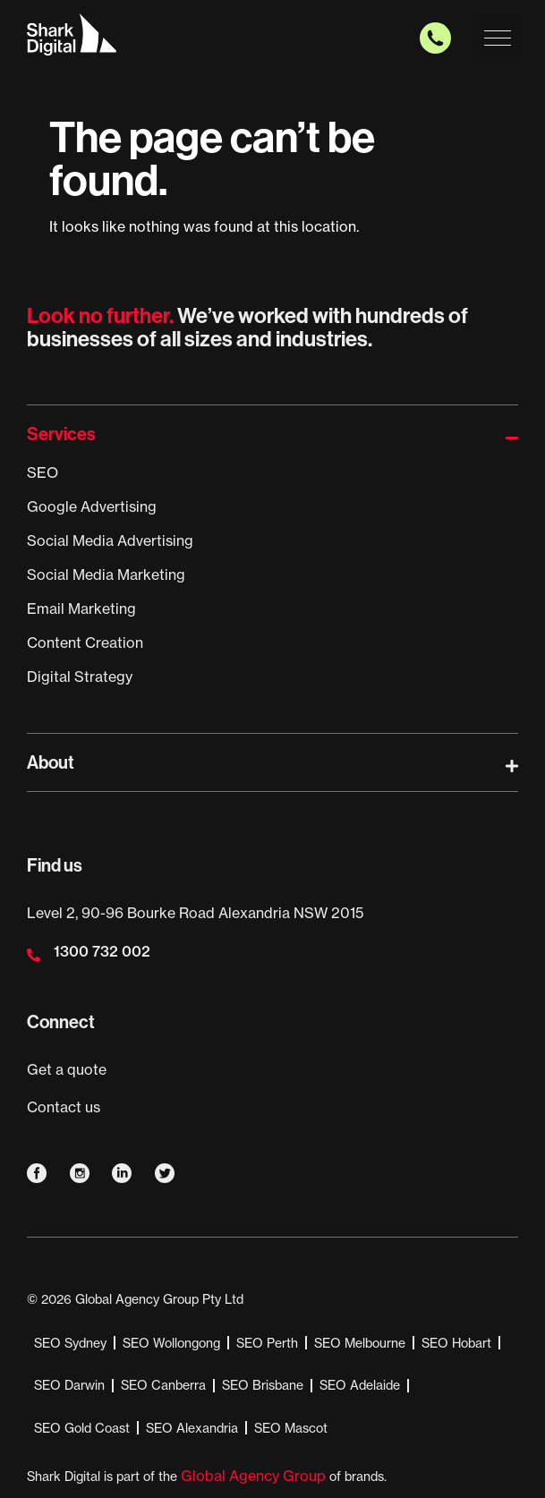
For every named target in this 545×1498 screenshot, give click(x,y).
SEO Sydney (70, 1343)
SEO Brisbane (262, 1385)
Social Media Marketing (106, 574)
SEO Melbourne (359, 1343)
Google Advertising (92, 506)
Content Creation (85, 642)
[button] (498, 36)
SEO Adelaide (359, 1385)
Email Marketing (81, 608)
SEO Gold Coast (82, 1428)
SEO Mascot (291, 1428)
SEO (42, 472)
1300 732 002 (102, 951)
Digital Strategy (79, 676)
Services (61, 434)
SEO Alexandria (192, 1428)
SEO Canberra (163, 1385)
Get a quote (66, 1069)
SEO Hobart (456, 1343)
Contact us (63, 1107)
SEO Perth (267, 1343)
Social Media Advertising (110, 540)
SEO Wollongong (171, 1343)
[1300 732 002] (33, 955)
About (50, 762)
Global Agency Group (253, 1476)
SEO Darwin (69, 1385)
